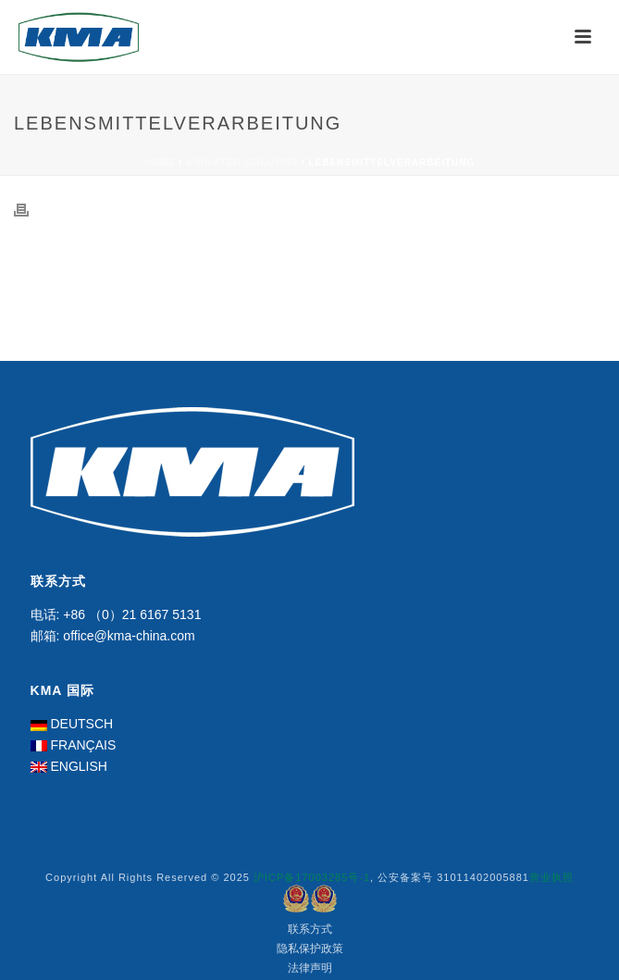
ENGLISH (78, 766)
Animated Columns (242, 162)
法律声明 (310, 967)
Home (160, 162)
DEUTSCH (81, 723)
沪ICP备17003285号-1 (312, 877)
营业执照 (551, 877)
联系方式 (310, 929)
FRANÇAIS (83, 745)
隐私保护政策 (310, 948)
